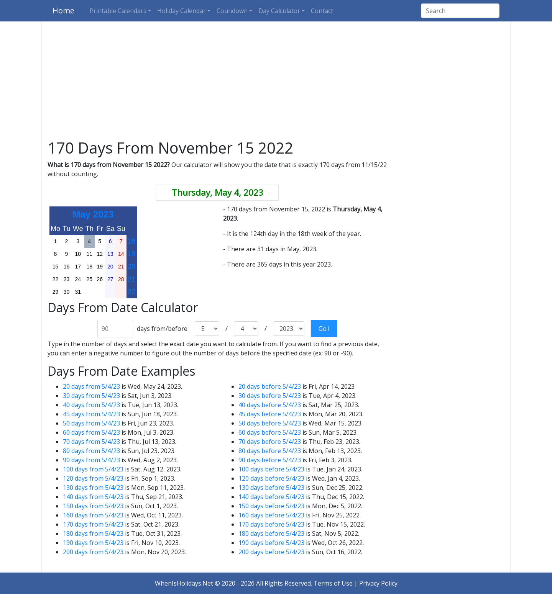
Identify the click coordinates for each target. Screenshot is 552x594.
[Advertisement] (276, 82)
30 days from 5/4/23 (91, 395)
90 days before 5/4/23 (269, 460)
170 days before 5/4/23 (271, 524)
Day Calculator (279, 11)
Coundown (232, 11)
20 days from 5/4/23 (91, 386)
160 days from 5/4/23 (93, 515)
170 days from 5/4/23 (93, 524)
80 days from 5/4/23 (91, 451)
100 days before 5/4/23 (271, 469)
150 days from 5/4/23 (93, 506)
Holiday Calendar (181, 11)
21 (131, 279)
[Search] (460, 10)
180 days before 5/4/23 (271, 533)
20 (131, 266)
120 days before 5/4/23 (271, 478)
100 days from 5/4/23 (93, 469)
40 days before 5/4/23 (269, 405)
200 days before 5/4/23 (271, 552)
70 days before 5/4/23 (269, 441)
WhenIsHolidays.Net (184, 583)
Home (63, 10)
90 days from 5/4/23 (91, 460)
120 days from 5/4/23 (93, 478)
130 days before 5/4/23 (271, 487)
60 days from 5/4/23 (91, 432)
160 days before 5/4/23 (271, 515)
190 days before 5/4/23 (271, 542)
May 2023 (93, 214)
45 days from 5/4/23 (91, 414)
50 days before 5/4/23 (269, 423)
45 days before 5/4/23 (269, 414)
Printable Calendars (118, 11)
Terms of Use (333, 583)
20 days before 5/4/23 (269, 386)
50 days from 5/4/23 (91, 423)
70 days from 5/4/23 (91, 441)
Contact (322, 11)
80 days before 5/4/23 (269, 451)
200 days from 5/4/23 (93, 552)
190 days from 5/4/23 (93, 542)
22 (131, 292)
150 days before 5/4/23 (271, 506)
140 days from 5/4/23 (93, 497)
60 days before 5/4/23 (269, 432)
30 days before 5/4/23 (269, 395)
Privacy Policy (378, 583)
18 (131, 241)
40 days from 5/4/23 (91, 405)
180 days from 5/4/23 (93, 533)
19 (131, 254)
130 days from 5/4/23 (93, 487)
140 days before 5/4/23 (271, 497)
